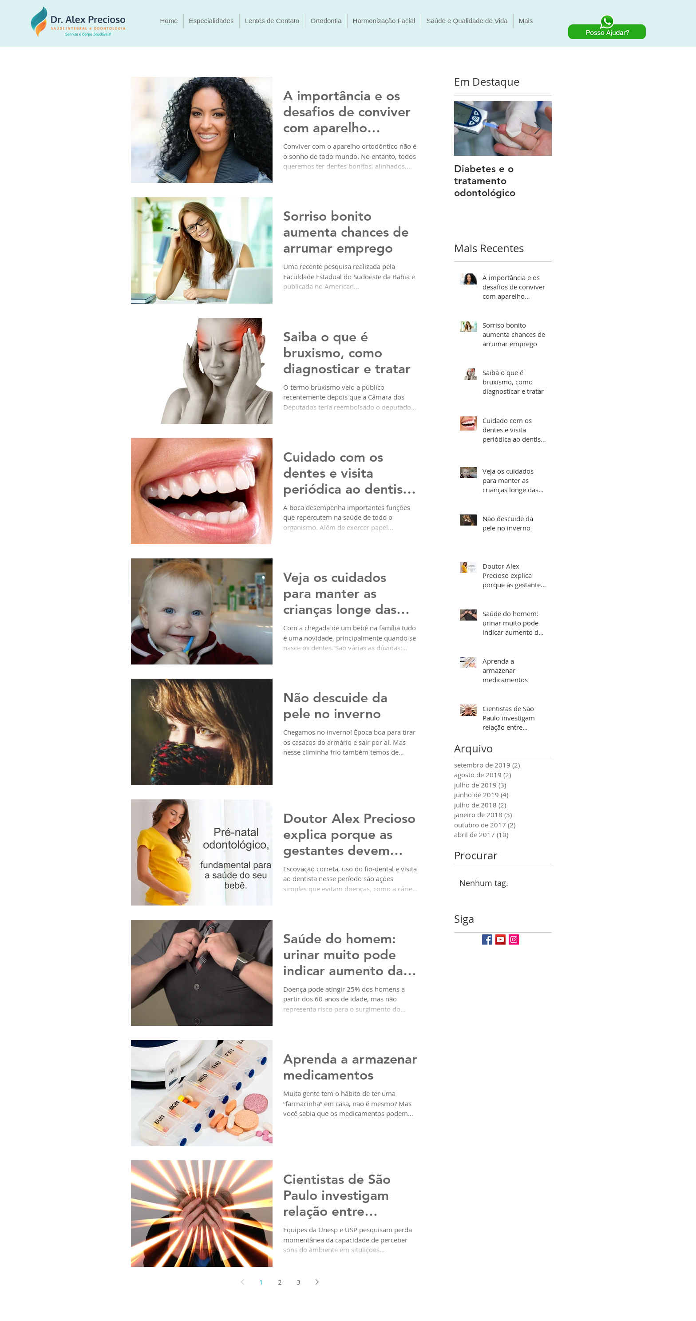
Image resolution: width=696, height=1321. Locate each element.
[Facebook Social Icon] (487, 939)
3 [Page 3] (299, 1281)
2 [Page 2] (280, 1281)
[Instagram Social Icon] (514, 939)
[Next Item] (538, 128)
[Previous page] (242, 1282)
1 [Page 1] (261, 1281)
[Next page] (317, 1282)
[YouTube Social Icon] (500, 939)
